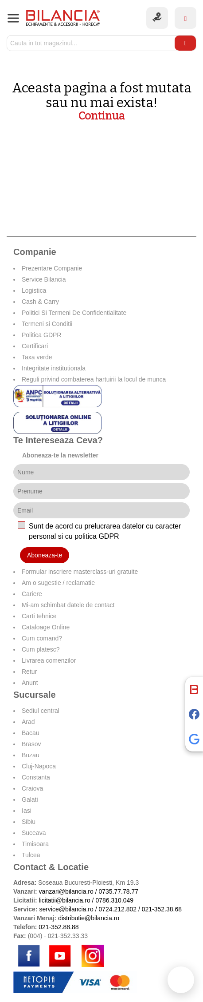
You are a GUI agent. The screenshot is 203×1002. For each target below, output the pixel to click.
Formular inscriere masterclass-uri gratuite (80, 571)
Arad (28, 721)
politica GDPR (96, 536)
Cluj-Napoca (39, 766)
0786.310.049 (114, 900)
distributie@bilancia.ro (87, 918)
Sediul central (40, 710)
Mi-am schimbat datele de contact (68, 604)
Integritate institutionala (54, 368)
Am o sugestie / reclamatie (58, 582)
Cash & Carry (40, 301)
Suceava (34, 832)
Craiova (32, 788)
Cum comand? (42, 638)
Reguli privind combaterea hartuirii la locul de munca (94, 379)
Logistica (34, 290)
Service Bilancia (44, 279)
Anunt (30, 682)
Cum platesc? (41, 649)
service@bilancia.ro (66, 909)
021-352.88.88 (58, 926)
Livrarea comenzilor (49, 660)
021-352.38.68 (162, 909)
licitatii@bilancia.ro (64, 900)
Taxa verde (37, 357)
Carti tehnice (39, 616)
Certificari (35, 346)
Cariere (32, 593)
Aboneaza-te (44, 555)
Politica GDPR (41, 334)
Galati (30, 799)
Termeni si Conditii (47, 323)
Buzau (30, 755)
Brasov (31, 744)
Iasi (26, 810)
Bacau (30, 732)
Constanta (36, 777)
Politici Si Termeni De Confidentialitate (74, 312)
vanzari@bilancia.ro (66, 891)
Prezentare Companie (52, 268)
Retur (29, 671)
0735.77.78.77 (118, 891)
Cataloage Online (46, 627)
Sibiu (28, 821)
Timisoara (35, 843)
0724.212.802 (117, 909)
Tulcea (31, 855)
